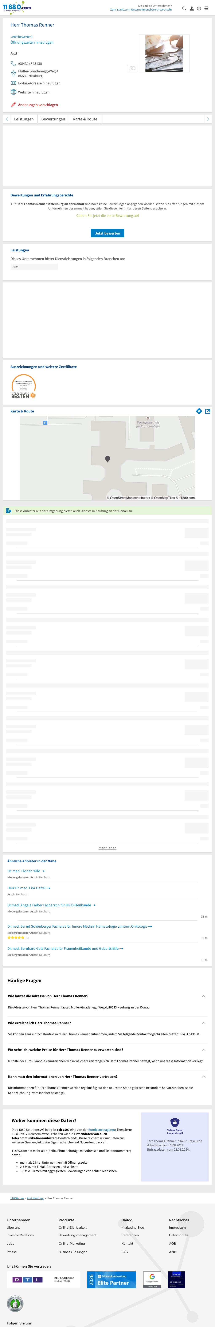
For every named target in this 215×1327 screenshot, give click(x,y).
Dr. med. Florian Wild (23, 870)
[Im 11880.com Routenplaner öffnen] (199, 410)
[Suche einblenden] (186, 8)
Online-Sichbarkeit (73, 1228)
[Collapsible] (203, 996)
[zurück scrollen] (7, 119)
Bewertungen (53, 118)
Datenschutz (178, 1235)
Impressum (177, 1228)
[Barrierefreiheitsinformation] (200, 8)
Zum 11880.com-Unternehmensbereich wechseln (141, 9)
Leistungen (24, 118)
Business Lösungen (73, 1252)
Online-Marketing (72, 1244)
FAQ (124, 1252)
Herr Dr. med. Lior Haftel (26, 888)
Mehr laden (108, 848)
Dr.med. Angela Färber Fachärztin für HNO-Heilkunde (49, 905)
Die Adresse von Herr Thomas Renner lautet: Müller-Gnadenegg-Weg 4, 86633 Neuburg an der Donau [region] (79, 1007)
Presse (12, 1252)
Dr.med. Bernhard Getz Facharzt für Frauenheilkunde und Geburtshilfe (63, 948)
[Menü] (208, 8)
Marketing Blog (132, 1228)
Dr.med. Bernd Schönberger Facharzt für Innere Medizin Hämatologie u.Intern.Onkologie (77, 926)
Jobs (10, 1244)
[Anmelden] (193, 8)
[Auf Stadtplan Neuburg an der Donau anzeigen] (207, 411)
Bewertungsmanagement (78, 1235)
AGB (172, 1244)
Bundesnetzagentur (102, 1129)
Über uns (13, 1228)
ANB (172, 1252)
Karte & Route (85, 118)
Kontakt (127, 1244)
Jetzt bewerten (107, 233)
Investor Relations (20, 1235)
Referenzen (130, 1235)
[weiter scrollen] (208, 119)
